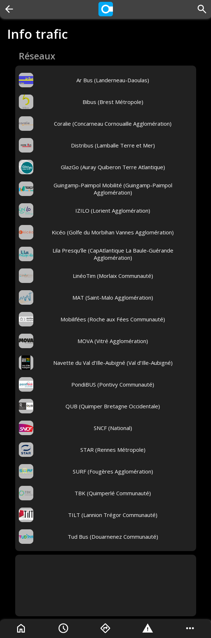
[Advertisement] (106, 585)
